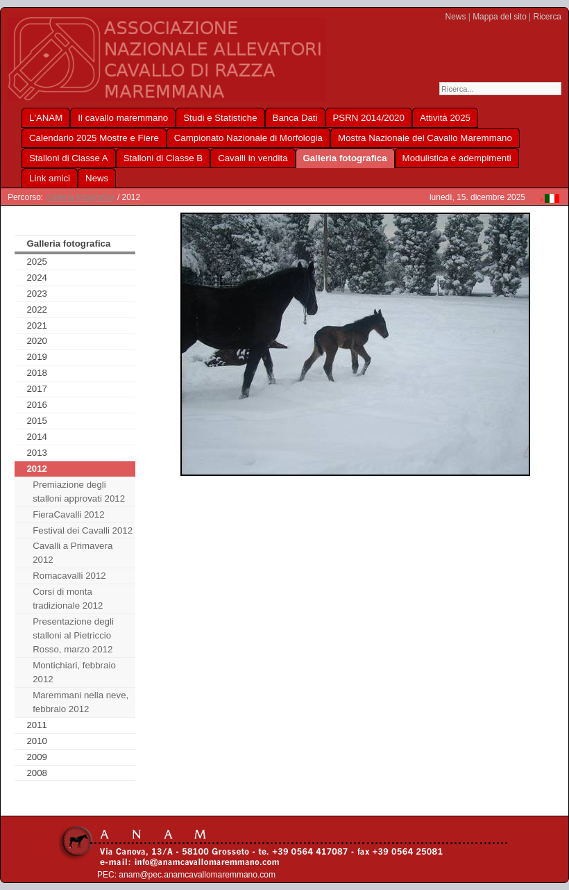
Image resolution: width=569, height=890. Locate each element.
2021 (36, 325)
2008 (36, 773)
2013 (36, 452)
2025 (36, 261)
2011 (36, 725)
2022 (36, 309)
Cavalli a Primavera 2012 (72, 553)
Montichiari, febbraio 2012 (74, 672)
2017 (36, 389)
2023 (36, 293)
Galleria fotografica (79, 197)
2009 (36, 757)
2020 (36, 341)
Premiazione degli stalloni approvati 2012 (79, 491)
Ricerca (547, 17)
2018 (36, 373)
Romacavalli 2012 (69, 575)
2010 (36, 741)
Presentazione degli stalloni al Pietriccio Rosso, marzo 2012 (73, 635)
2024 (36, 277)
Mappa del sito (500, 17)
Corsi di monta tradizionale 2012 (68, 598)
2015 (36, 420)
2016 (36, 404)
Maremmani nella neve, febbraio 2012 (80, 702)
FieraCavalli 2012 (68, 514)
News (455, 17)
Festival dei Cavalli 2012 (83, 530)
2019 (36, 357)
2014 (36, 436)
